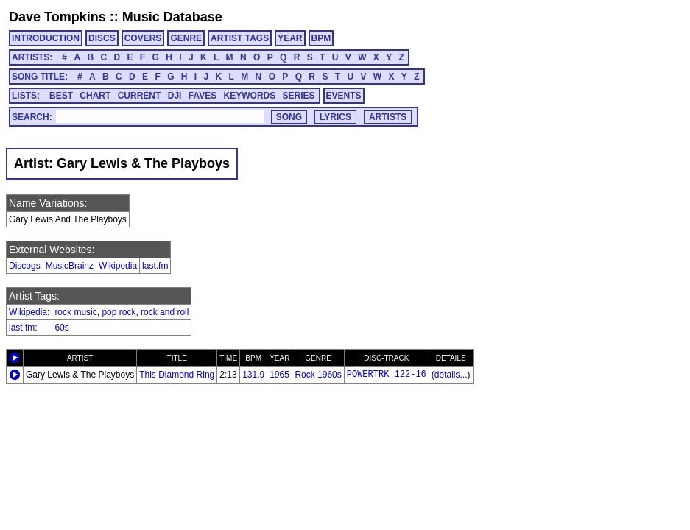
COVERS (143, 38)
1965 (279, 375)
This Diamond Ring (176, 375)
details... (451, 375)
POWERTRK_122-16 (386, 375)
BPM (321, 38)
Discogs (25, 266)
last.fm (155, 266)
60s (61, 327)
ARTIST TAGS (240, 38)
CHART (95, 96)
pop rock (118, 312)
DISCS (102, 38)
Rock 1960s (318, 375)
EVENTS (344, 96)
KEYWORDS (250, 96)
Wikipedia (118, 266)
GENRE (186, 38)
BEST (61, 96)
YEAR (290, 38)
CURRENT (139, 96)
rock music (75, 312)
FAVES (202, 96)
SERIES (299, 96)
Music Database (172, 17)
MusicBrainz (70, 266)
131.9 (253, 375)
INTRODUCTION (46, 38)
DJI (175, 96)
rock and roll (165, 312)
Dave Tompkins (57, 17)
